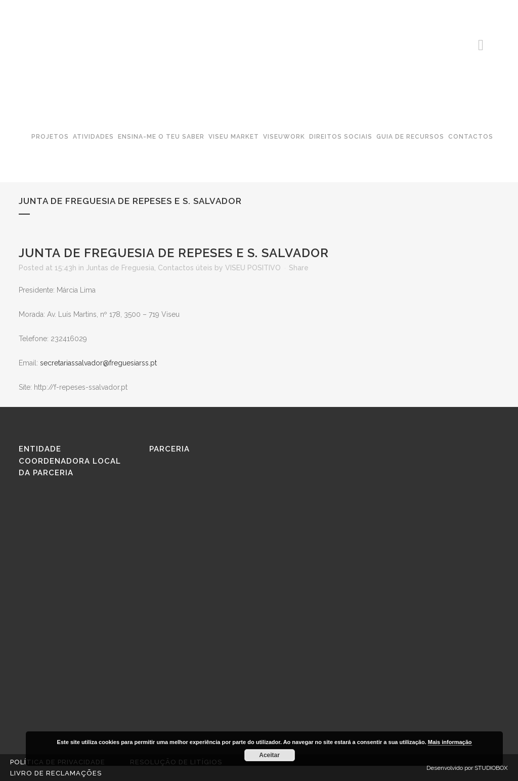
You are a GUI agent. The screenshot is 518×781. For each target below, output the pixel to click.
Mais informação (450, 742)
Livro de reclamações (56, 773)
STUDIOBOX (491, 767)
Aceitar (269, 755)
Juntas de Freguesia (120, 268)
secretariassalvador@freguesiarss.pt (98, 363)
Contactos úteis (185, 268)
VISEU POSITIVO (253, 268)
